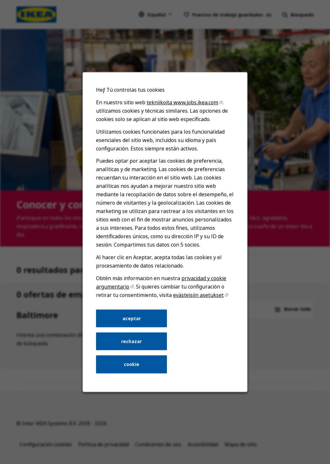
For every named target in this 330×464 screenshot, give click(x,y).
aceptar (132, 326)
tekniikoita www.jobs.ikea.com (182, 117)
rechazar (133, 348)
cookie (132, 370)
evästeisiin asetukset (197, 303)
